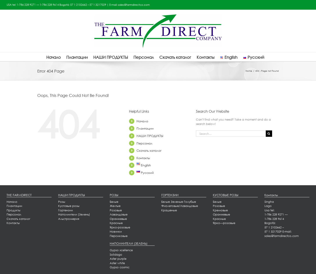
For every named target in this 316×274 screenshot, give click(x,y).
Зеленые (177, 201)
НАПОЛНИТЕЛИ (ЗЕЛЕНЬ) (128, 243)
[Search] (269, 133)
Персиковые (118, 236)
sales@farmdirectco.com (134, 4)
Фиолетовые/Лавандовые (179, 206)
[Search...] (231, 133)
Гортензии (65, 210)
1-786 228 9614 (49, 4)
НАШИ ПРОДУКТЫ (149, 136)
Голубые (190, 201)
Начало (142, 121)
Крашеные (169, 210)
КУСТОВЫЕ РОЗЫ (225, 195)
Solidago (116, 254)
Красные (116, 223)
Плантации (145, 128)
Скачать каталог (149, 150)
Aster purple (118, 258)
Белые (114, 201)
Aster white (117, 263)
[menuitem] (14, 206)
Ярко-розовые (120, 227)
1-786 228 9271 (26, 4)
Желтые (115, 206)
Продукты (13, 210)
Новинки (116, 231)
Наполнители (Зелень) (74, 214)
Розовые (116, 210)
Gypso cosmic (119, 267)
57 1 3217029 (98, 4)
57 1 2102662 (78, 4)
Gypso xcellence (121, 250)
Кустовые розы (68, 206)
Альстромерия (68, 219)
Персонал (144, 143)
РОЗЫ (114, 195)
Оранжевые (118, 219)
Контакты (143, 158)
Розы (61, 201)
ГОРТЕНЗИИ (169, 195)
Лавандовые (118, 214)
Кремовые (220, 210)
